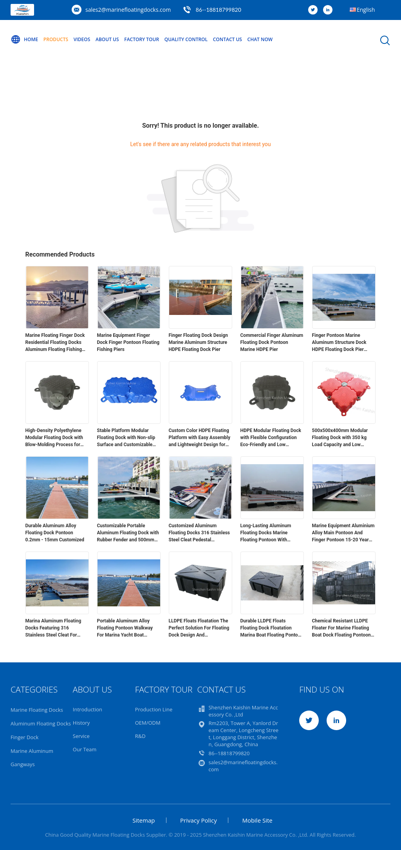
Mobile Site (257, 820)
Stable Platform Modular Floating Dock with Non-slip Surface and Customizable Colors (126, 438)
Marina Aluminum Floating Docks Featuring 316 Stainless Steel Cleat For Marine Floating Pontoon (53, 628)
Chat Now (260, 39)
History (81, 722)
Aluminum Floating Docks (41, 723)
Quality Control (186, 39)
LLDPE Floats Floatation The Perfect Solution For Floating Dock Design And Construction (199, 628)
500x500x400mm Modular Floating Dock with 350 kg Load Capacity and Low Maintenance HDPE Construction (340, 438)
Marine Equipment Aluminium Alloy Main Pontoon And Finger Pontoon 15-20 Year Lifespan (343, 533)
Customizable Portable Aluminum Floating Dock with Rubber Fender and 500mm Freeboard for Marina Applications (128, 533)
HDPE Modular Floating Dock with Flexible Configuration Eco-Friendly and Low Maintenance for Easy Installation (270, 438)
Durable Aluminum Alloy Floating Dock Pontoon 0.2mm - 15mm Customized (55, 533)
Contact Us (227, 39)
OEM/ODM (148, 722)
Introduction (87, 709)
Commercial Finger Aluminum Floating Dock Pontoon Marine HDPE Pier (271, 342)
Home (24, 39)
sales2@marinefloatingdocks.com (128, 9)
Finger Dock (24, 737)
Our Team (85, 749)
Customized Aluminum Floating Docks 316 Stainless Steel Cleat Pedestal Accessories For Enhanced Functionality (199, 533)
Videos (82, 39)
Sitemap (143, 820)
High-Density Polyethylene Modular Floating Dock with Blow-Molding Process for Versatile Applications (54, 438)
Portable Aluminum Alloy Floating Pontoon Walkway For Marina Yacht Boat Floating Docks (125, 628)
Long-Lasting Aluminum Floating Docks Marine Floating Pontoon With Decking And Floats (265, 533)
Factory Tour (141, 39)
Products (55, 39)
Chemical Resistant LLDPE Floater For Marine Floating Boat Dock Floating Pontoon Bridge (341, 628)
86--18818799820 (218, 9)
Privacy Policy (198, 820)
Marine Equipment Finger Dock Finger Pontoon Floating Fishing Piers (128, 342)
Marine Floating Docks (37, 709)
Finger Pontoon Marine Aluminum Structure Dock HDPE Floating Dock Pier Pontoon (339, 343)
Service (81, 736)
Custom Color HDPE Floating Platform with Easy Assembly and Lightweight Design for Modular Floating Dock (200, 438)
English (366, 9)
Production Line (154, 709)
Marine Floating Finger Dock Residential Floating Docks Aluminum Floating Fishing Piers (55, 343)
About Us (107, 39)
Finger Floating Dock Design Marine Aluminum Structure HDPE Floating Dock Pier (198, 342)
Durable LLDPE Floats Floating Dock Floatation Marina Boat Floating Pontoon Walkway (271, 628)
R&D (140, 736)
